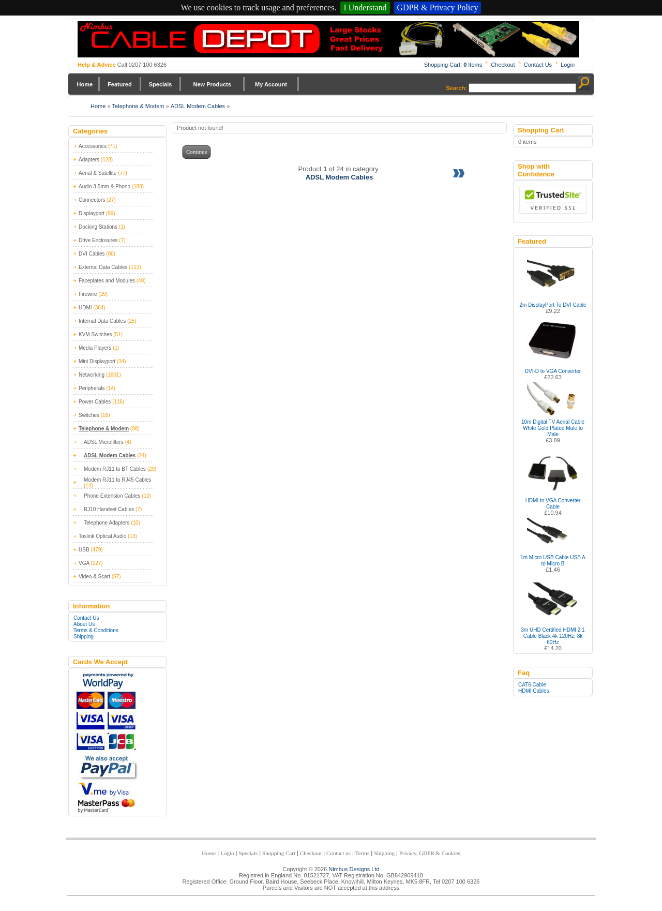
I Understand (364, 7)
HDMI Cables (533, 691)
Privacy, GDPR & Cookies (429, 853)
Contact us (338, 853)
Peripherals (92, 388)
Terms (362, 853)
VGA (84, 563)
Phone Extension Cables (112, 496)
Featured (119, 84)
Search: (456, 88)
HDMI (85, 307)
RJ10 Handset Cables (109, 509)
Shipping (83, 636)
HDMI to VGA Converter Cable (553, 504)
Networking (91, 375)
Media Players (95, 348)
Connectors (92, 200)
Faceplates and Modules (107, 280)
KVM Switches (95, 334)
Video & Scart (94, 576)
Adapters (89, 159)
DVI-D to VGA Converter (553, 371)
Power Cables (95, 402)
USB (84, 549)
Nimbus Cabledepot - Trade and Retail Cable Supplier (328, 39)
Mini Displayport (97, 361)
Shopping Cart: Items (453, 65)
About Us (84, 624)
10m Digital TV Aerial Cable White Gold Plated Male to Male (552, 428)
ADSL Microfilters (104, 442)
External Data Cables (103, 267)
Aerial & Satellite (97, 173)
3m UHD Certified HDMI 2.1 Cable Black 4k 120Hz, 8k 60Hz (552, 636)
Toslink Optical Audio (102, 536)
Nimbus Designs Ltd (353, 869)
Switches (89, 415)
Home (85, 84)
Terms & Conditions (95, 630)
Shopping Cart (278, 853)
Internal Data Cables (102, 321)
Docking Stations (98, 227)
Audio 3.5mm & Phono (104, 186)
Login (568, 65)
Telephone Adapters (106, 523)
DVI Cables (92, 254)
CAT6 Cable (532, 685)
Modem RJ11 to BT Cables (115, 469)
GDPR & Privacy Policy (437, 7)
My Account (271, 84)
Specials (160, 84)
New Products (212, 84)
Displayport (91, 213)
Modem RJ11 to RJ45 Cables (118, 480)
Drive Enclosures (98, 240)
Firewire (88, 294)
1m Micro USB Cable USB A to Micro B (552, 560)
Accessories (93, 146)
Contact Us (538, 65)
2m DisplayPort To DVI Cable (552, 305)
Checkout (503, 65)
